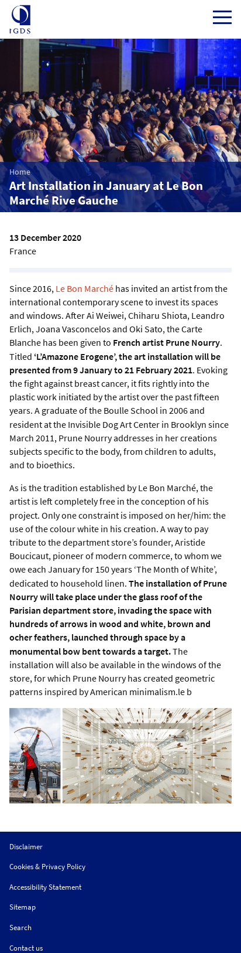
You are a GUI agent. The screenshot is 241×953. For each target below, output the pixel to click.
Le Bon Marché (84, 288)
